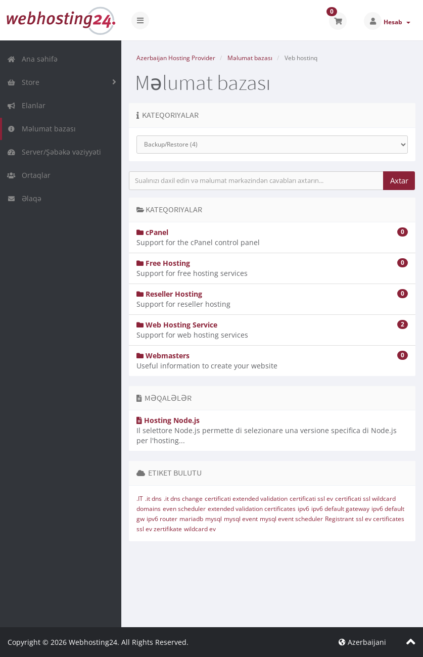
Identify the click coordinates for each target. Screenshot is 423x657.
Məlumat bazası (41, 128)
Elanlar (26, 105)
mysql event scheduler (291, 518)
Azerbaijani (362, 642)
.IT (139, 498)
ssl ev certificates (380, 518)
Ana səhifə (32, 59)
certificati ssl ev (311, 498)
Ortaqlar (29, 175)
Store (23, 82)
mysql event (241, 518)
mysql (213, 518)
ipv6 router (162, 518)
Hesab (397, 22)
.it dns (153, 498)
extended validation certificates (252, 508)
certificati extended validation (246, 498)
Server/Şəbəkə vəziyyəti (54, 152)
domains (148, 508)
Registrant (339, 518)
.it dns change (183, 498)
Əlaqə (24, 198)
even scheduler (184, 508)
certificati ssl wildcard (365, 498)
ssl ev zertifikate (159, 529)
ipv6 (303, 508)
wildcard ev (200, 529)
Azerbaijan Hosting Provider (175, 58)
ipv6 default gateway (340, 508)
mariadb (191, 518)
